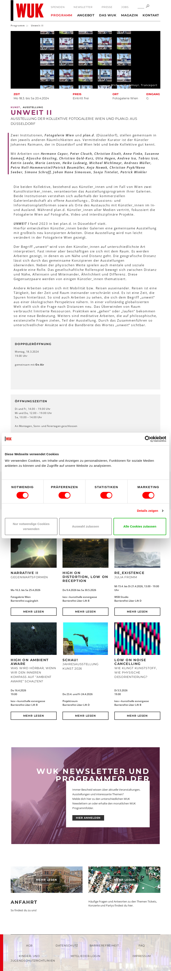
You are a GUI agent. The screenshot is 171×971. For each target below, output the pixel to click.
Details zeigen (147, 510)
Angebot (85, 15)
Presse (107, 7)
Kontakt (151, 15)
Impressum (142, 956)
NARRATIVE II (24, 573)
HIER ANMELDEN (88, 817)
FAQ (142, 945)
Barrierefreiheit (104, 945)
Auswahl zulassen (85, 526)
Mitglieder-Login (85, 956)
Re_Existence (129, 573)
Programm (61, 15)
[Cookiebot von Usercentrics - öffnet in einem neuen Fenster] (148, 439)
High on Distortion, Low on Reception (85, 577)
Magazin (129, 15)
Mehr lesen (33, 611)
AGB (29, 945)
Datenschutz (67, 945)
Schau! (70, 660)
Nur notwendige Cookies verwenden (31, 526)
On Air (39, 364)
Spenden (58, 7)
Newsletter (83, 7)
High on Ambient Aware (30, 662)
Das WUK (107, 15)
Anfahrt (24, 902)
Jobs (124, 7)
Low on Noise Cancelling (130, 662)
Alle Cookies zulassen (139, 526)
